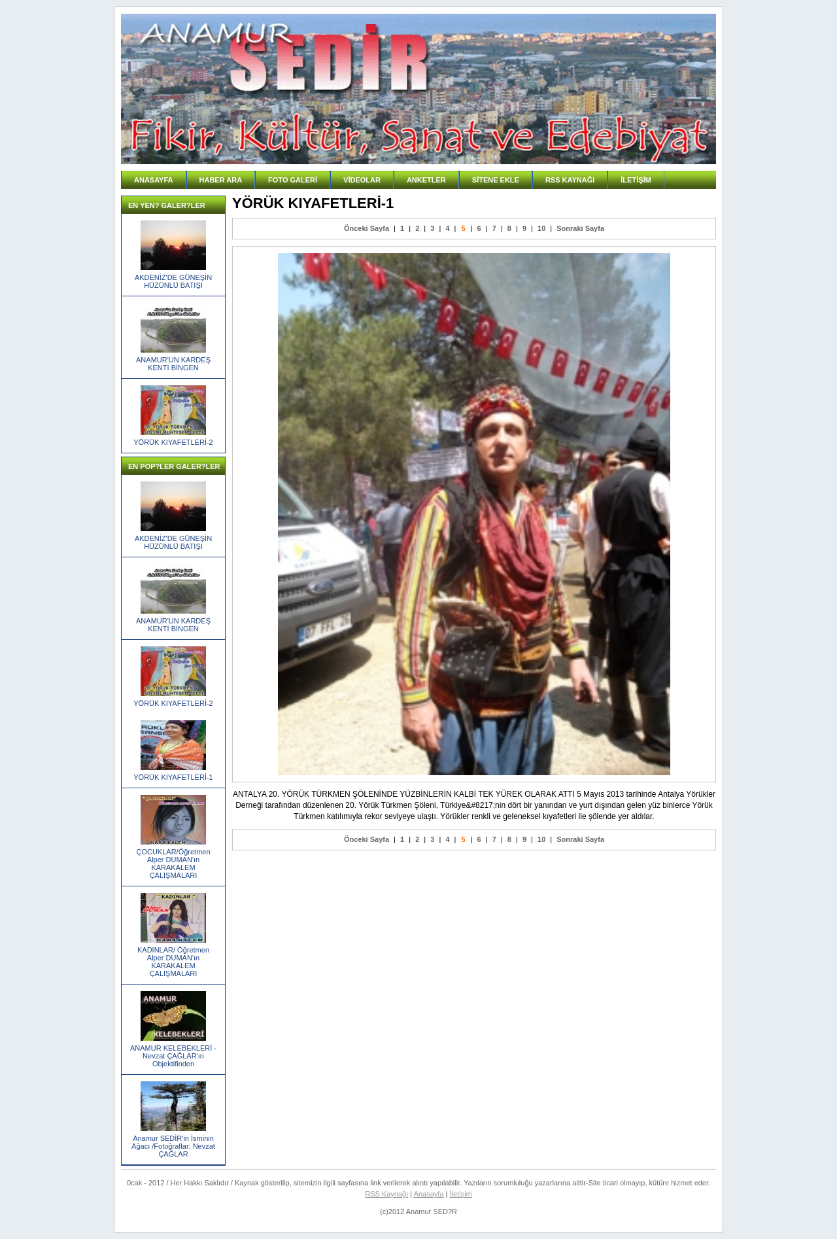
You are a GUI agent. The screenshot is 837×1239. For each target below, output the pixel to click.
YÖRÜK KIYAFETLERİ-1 (173, 777)
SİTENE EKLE (495, 180)
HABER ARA (221, 180)
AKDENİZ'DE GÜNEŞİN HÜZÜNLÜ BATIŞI (173, 281)
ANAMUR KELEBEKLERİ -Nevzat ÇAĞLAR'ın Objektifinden (173, 1056)
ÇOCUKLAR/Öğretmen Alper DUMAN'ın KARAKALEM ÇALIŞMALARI (173, 863)
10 (541, 228)
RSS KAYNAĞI (569, 180)
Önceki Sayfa (366, 228)
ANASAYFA (153, 180)
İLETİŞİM (636, 180)
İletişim (461, 1194)
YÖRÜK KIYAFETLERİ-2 (173, 442)
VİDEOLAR (362, 180)
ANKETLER (426, 180)
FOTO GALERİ (292, 180)
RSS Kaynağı (386, 1194)
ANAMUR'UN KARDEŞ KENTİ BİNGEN (173, 364)
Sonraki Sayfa (580, 228)
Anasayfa (429, 1194)
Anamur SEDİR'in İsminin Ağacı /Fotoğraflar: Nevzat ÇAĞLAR (173, 1146)
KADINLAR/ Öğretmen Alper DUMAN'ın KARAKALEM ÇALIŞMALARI (173, 961)
